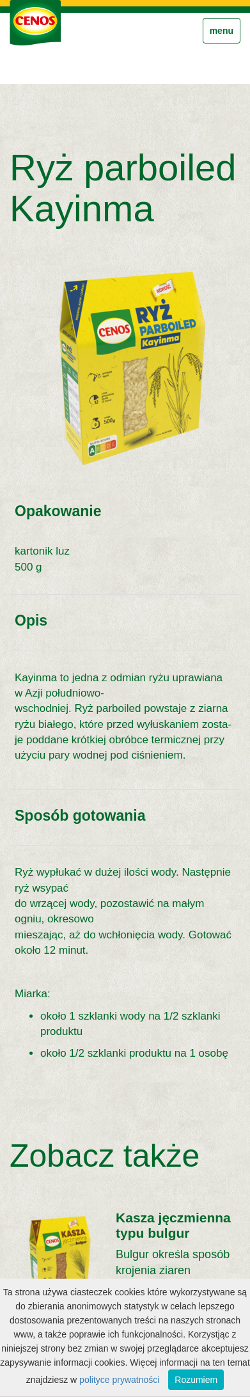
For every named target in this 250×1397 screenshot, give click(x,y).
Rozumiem (196, 1380)
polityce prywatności (119, 1380)
